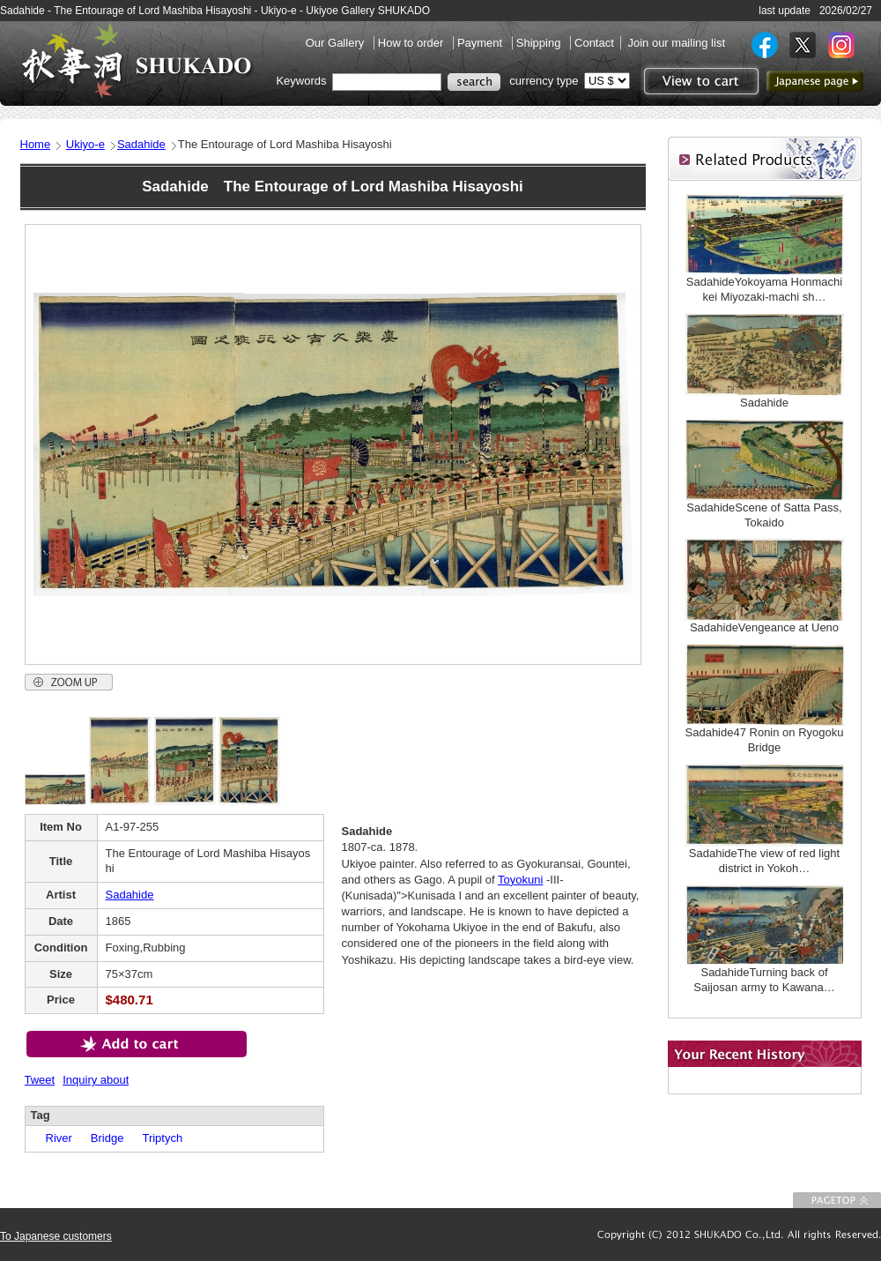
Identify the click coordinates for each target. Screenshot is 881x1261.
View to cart (699, 81)
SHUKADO (136, 60)
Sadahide (141, 144)
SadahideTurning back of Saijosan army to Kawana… (763, 980)
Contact (594, 42)
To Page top (837, 1200)
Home (35, 144)
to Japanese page (814, 81)
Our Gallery (336, 42)
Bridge (101, 1138)
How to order (412, 42)
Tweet (40, 1079)
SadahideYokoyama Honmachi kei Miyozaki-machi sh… (764, 289)
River (53, 1138)
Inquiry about (96, 1079)
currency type (543, 80)
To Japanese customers (56, 1236)
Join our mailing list (676, 42)
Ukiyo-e (85, 144)
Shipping (540, 42)
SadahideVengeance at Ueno (764, 627)
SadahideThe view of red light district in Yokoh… (764, 861)
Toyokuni (520, 879)
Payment (481, 42)
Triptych (156, 1138)
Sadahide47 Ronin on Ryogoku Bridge (764, 740)
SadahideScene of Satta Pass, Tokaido (763, 515)
